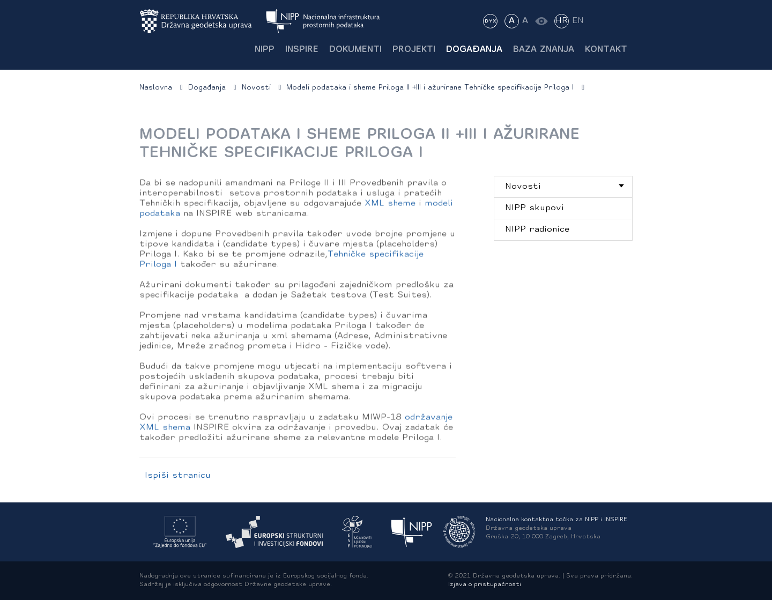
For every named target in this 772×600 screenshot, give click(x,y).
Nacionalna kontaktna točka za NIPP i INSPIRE (556, 520)
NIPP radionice (537, 229)
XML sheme (390, 205)
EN (578, 21)
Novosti (256, 87)
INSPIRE (301, 50)
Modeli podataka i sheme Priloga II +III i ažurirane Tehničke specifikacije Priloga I (430, 87)
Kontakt (606, 50)
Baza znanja (543, 50)
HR (561, 21)
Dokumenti (355, 50)
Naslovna (155, 87)
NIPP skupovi (534, 208)
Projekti (413, 50)
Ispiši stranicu (178, 475)
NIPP (264, 50)
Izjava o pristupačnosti (484, 585)
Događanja (474, 50)
